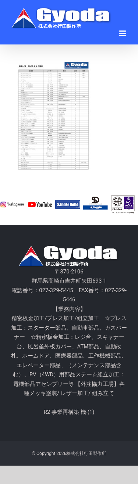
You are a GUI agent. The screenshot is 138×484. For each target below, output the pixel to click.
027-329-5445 (56, 290)
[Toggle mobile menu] (123, 33)
